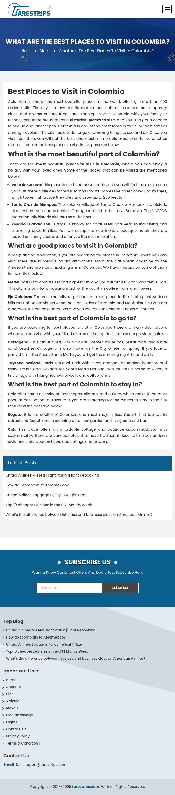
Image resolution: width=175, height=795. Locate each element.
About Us (14, 686)
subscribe (120, 588)
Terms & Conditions (23, 743)
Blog (10, 694)
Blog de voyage (19, 715)
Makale (12, 708)
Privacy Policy (18, 736)
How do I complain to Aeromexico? (36, 637)
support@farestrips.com (45, 764)
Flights (11, 722)
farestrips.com (85, 786)
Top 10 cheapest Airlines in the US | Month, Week (47, 651)
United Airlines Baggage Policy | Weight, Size (44, 644)
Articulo (12, 701)
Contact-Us (16, 729)
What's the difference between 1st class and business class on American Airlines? (75, 658)
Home (26, 51)
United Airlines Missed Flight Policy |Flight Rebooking (50, 630)
